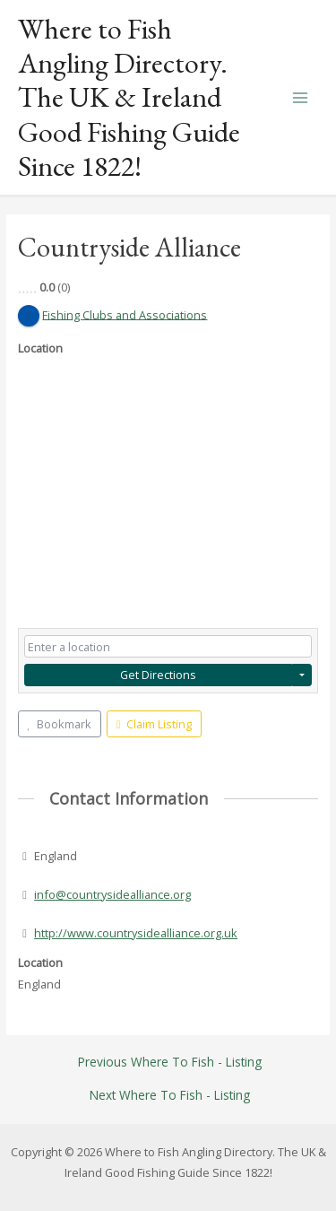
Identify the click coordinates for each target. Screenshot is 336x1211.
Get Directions (158, 674)
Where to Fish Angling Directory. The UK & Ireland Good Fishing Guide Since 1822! (129, 97)
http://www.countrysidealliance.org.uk (135, 933)
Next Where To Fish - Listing (170, 1095)
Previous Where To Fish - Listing (170, 1062)
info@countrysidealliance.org (112, 894)
